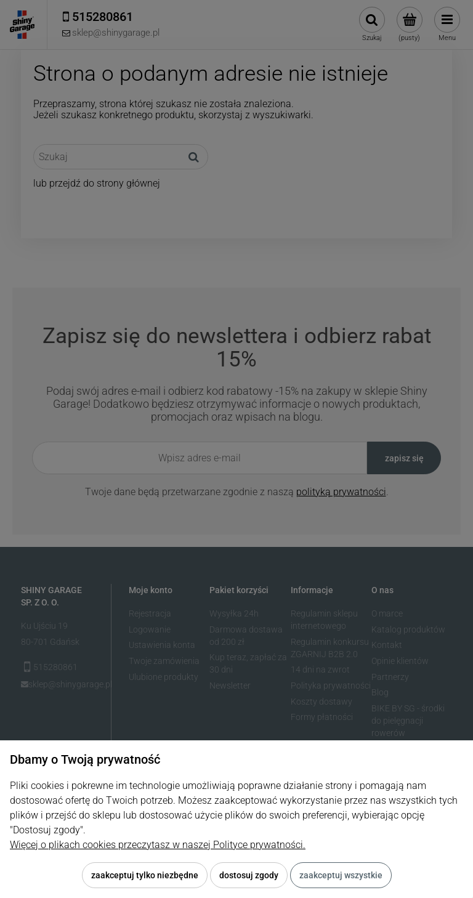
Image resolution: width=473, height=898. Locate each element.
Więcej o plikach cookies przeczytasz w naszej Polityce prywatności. (157, 845)
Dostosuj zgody (248, 875)
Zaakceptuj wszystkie (340, 875)
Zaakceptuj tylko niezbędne (144, 875)
